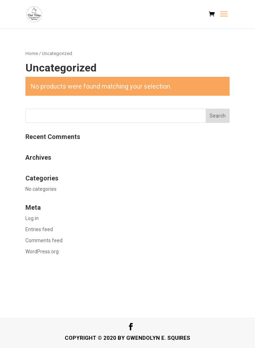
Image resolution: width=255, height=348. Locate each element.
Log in (32, 218)
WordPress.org (42, 251)
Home (31, 53)
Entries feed (39, 229)
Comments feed (44, 240)
